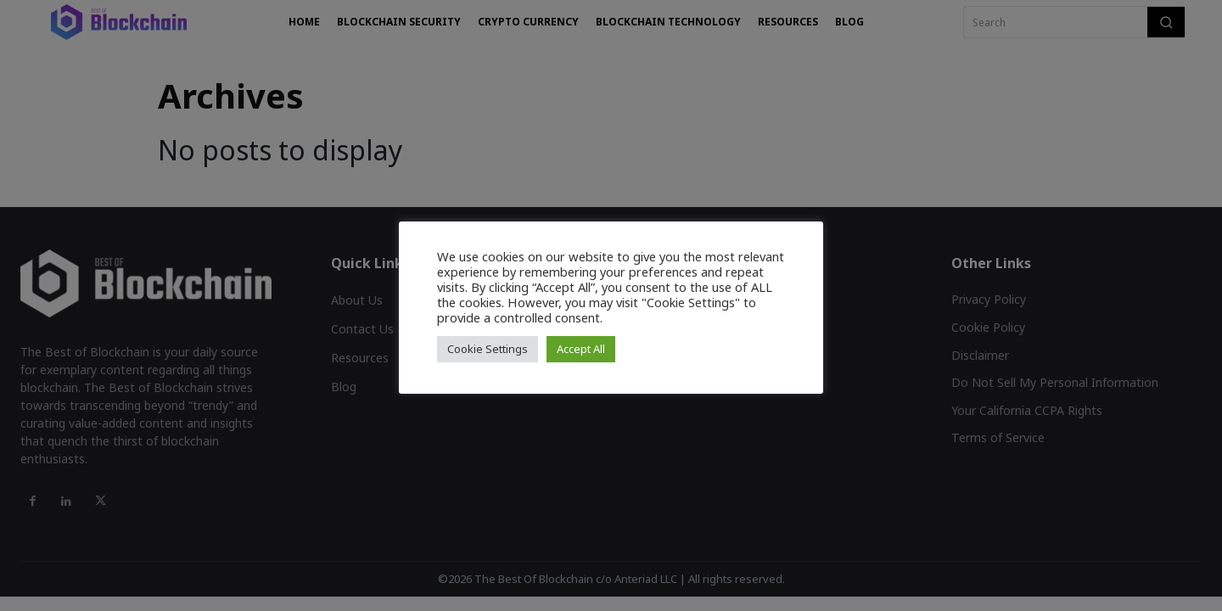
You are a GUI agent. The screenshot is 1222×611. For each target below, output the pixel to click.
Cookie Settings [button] (487, 348)
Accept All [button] (581, 348)
